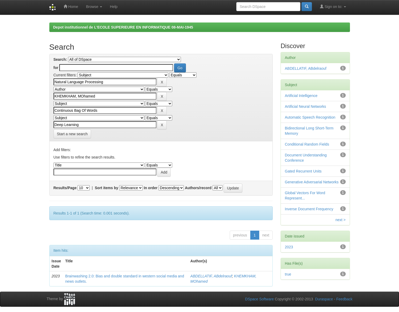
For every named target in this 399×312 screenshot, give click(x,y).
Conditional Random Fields (307, 144)
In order (150, 188)
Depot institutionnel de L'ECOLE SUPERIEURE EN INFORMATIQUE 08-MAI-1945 (123, 27)
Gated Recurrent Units (303, 171)
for (56, 68)
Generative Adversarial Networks (312, 182)
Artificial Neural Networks (305, 106)
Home (71, 6)
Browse (94, 6)
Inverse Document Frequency (309, 209)
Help (114, 6)
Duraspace (324, 299)
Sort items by (106, 188)
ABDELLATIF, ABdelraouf (211, 276)
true (288, 274)
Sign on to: (333, 6)
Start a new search (72, 134)
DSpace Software (259, 299)
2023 (289, 247)
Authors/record (198, 188)
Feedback (344, 299)
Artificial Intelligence (301, 96)
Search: (60, 59)
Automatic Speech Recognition (310, 117)
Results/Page (65, 188)
